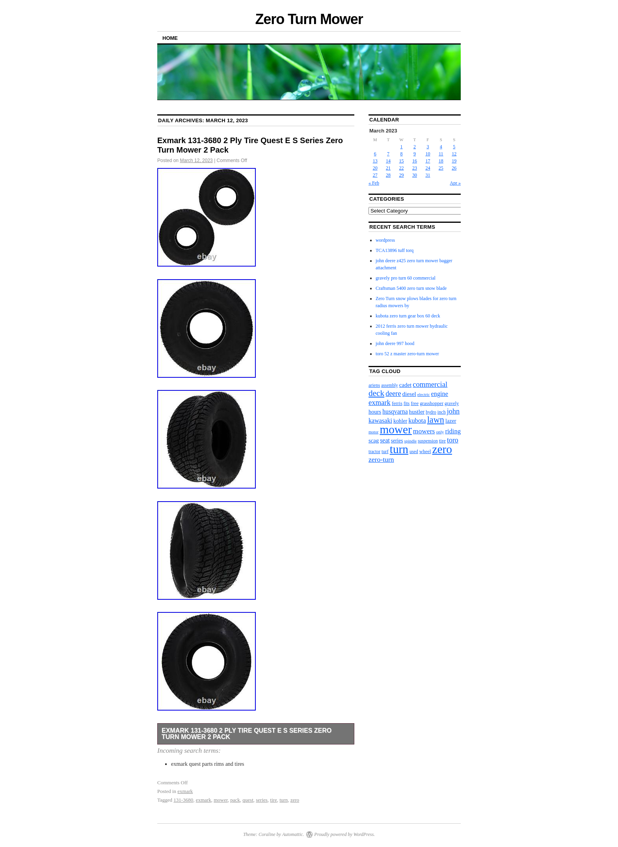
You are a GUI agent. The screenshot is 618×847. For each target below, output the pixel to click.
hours (375, 412)
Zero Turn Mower (309, 19)
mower (221, 800)
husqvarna (395, 411)
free (415, 403)
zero (294, 800)
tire (273, 800)
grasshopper (431, 403)
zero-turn (381, 459)
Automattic (292, 834)
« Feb (374, 183)
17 (427, 161)
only (440, 431)
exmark (185, 791)
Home (170, 38)
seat (385, 440)
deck (376, 393)
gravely (452, 403)
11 (441, 154)
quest (247, 800)
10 (427, 154)
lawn (435, 420)
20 (375, 168)
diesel (409, 393)
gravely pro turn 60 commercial (406, 278)
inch (441, 412)
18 (441, 161)
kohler (400, 421)
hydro (431, 412)
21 (388, 168)
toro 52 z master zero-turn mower (407, 353)
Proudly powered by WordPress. (344, 834)
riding (453, 431)
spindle (410, 440)
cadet (405, 385)
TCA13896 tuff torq (394, 250)
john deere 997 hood (395, 343)
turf (385, 451)
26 (454, 168)
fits (407, 403)
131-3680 (183, 800)
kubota (417, 420)
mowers (424, 431)
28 (388, 175)
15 (401, 161)
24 (427, 168)
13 (375, 161)
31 (427, 175)
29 (401, 175)
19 (454, 161)
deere (393, 393)
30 (414, 175)
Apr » (455, 183)
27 (375, 175)
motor (373, 432)
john (453, 411)
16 (414, 161)
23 (414, 168)
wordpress (385, 240)
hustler (417, 412)
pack (235, 800)
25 (441, 168)
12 (454, 154)
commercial (430, 384)
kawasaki (380, 420)
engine (439, 393)
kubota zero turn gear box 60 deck (408, 316)
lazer (450, 421)
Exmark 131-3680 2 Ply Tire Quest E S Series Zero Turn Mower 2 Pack (246, 733)
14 (388, 161)
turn (283, 800)
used (414, 451)
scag (374, 440)
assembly (389, 385)
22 (401, 168)
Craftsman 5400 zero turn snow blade (411, 288)
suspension (428, 440)
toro (452, 440)
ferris (397, 403)
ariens (374, 385)
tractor (374, 451)
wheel (425, 451)
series (262, 800)
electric (423, 394)
